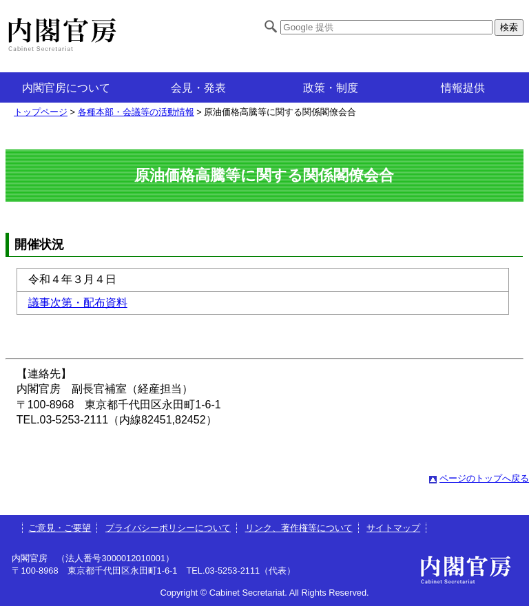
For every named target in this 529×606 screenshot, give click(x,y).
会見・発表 (198, 88)
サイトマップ (393, 528)
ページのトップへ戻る (484, 478)
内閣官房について (66, 88)
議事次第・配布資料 (77, 303)
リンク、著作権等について (299, 528)
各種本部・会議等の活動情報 (136, 112)
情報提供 (463, 88)
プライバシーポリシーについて (168, 528)
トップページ (41, 112)
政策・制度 (330, 88)
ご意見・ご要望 (59, 528)
